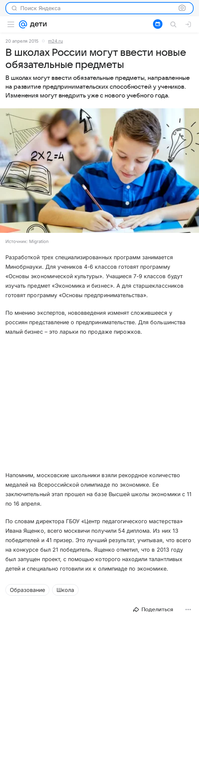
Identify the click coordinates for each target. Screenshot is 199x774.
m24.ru (55, 41)
